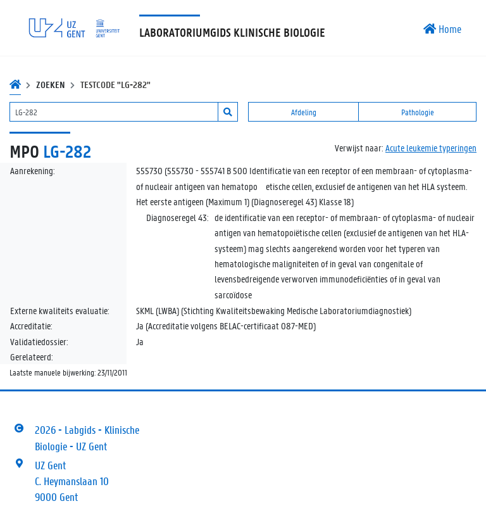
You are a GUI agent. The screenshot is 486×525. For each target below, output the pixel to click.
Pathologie (417, 111)
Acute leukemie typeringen (431, 147)
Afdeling (303, 111)
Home (442, 28)
